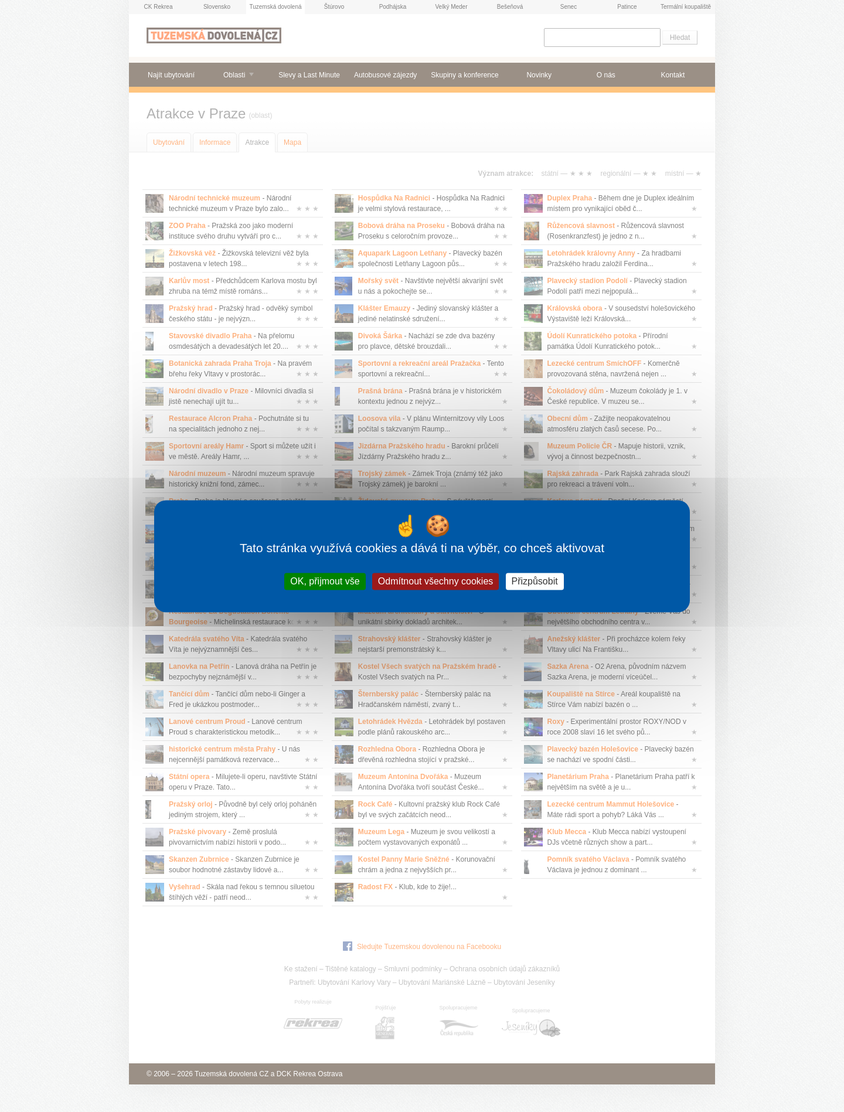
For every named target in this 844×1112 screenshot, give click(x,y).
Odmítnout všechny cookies (436, 581)
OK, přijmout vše (324, 581)
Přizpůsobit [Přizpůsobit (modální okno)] (535, 581)
